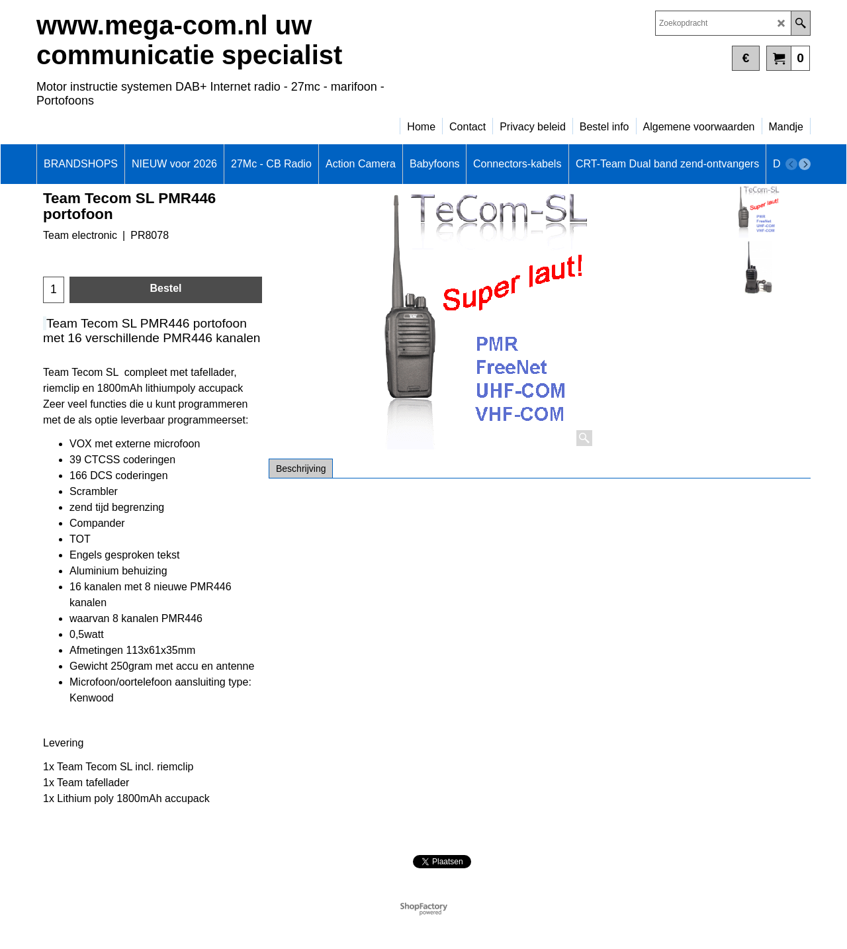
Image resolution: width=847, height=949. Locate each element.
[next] (805, 164)
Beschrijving (301, 468)
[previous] (791, 164)
